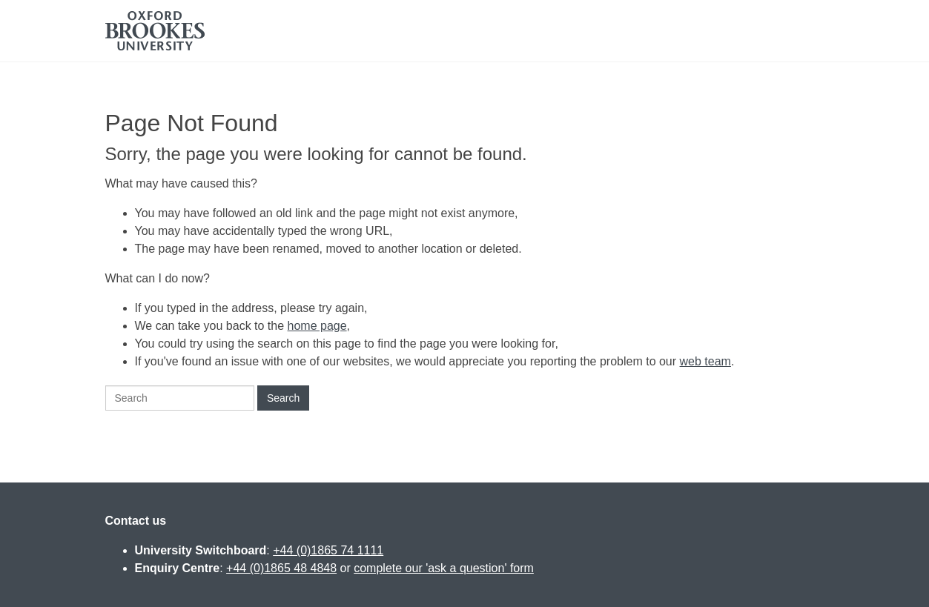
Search (283, 398)
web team (705, 361)
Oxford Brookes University (155, 30)
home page (317, 325)
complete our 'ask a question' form (444, 568)
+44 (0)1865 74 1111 (328, 550)
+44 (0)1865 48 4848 (281, 568)
